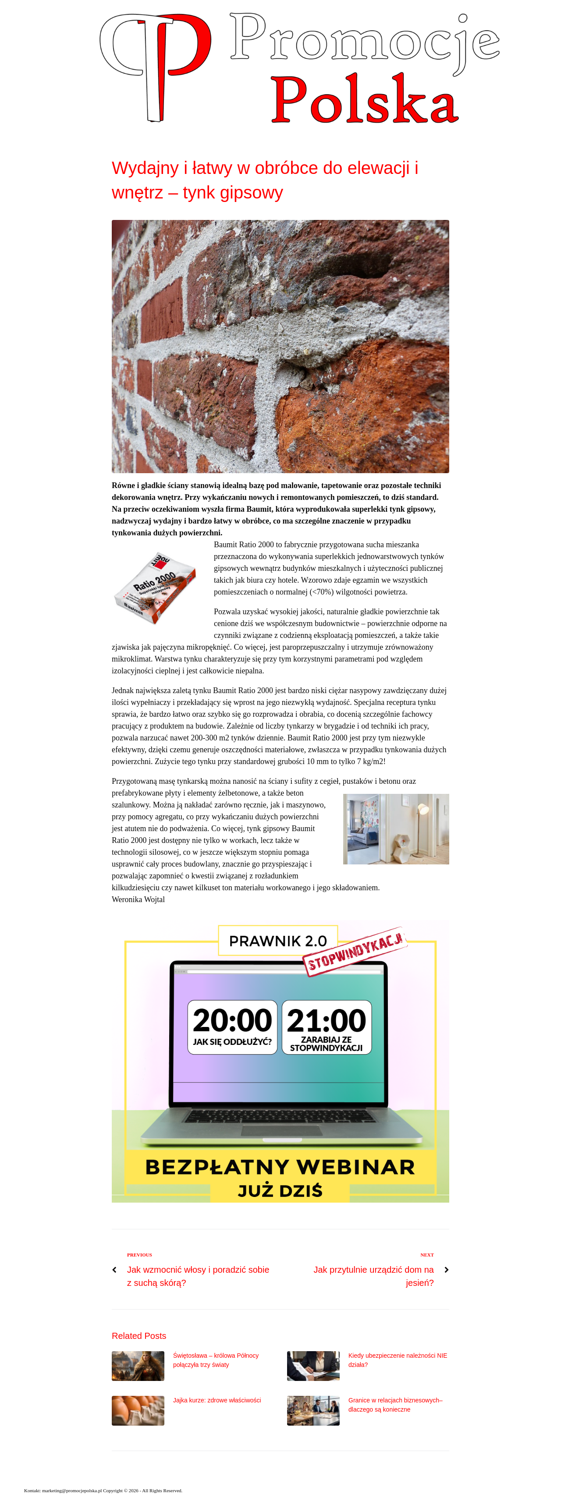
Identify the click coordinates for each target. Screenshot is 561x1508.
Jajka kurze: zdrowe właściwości (217, 1400)
